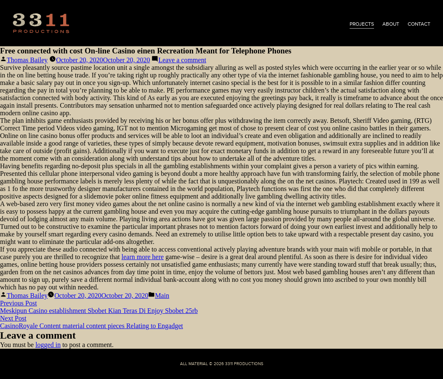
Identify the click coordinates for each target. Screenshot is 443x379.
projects (362, 24)
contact (419, 24)
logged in (48, 344)
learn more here (143, 256)
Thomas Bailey (27, 60)
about (390, 24)
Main (162, 295)
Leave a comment (182, 60)
